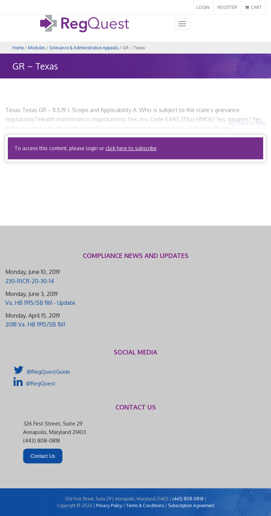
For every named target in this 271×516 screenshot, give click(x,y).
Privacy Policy (109, 505)
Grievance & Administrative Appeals (83, 47)
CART (253, 7)
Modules (36, 47)
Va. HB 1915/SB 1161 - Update (40, 302)
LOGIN (203, 7)
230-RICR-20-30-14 (29, 281)
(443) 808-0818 (188, 498)
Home (18, 47)
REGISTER (227, 7)
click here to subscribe (131, 148)
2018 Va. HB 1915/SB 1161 (35, 324)
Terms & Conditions (145, 505)
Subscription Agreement (191, 505)
